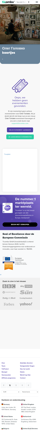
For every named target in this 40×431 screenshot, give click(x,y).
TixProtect (5, 369)
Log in (32, 2)
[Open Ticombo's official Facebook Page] (8, 212)
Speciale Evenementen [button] (24, 2)
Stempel (4, 372)
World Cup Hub (25, 375)
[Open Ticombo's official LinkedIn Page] (28, 385)
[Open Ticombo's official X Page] (10, 385)
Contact (22, 378)
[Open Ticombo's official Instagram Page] (16, 385)
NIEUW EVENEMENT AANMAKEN (20, 130)
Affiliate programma (9, 378)
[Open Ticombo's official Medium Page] (22, 385)
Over (3, 363)
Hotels (22, 372)
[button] (8, 2)
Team (3, 366)
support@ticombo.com (20, 123)
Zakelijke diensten (26, 363)
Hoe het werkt (25, 369)
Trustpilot (7, 154)
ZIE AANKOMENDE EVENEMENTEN (20, 137)
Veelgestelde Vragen (27, 366)
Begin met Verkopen (20, 224)
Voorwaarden (6, 375)
